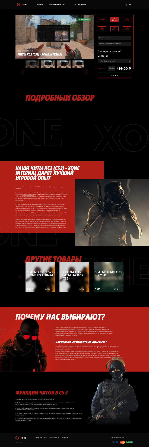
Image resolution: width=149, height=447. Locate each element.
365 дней (127, 28)
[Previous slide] (20, 277)
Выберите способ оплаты (110, 53)
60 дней (127, 19)
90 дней (102, 28)
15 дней (102, 19)
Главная (40, 4)
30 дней (114, 19)
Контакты (65, 438)
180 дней (114, 28)
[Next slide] (86, 72)
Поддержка (18, 442)
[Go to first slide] (129, 277)
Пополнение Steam (57, 4)
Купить (114, 75)
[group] (40, 277)
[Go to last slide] (22, 72)
